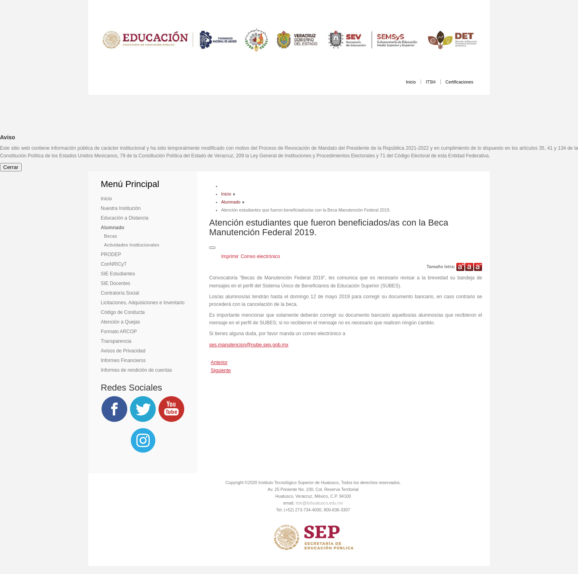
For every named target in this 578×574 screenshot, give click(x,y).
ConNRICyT (114, 264)
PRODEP (111, 254)
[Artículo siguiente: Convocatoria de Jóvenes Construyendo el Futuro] (221, 370)
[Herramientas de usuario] (212, 247)
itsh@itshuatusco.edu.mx (319, 503)
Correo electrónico (260, 256)
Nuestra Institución (120, 208)
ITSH (431, 81)
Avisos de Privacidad (123, 351)
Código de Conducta (122, 312)
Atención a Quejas (120, 322)
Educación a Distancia (125, 218)
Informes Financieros (123, 360)
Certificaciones (459, 81)
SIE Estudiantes (118, 274)
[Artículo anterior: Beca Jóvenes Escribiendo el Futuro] (219, 362)
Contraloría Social (120, 293)
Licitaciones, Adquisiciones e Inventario (143, 302)
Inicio (411, 81)
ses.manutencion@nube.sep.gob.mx (249, 345)
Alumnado (112, 227)
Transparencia (116, 341)
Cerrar (10, 167)
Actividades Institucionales (131, 244)
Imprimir (230, 256)
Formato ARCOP (119, 331)
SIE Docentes (115, 283)
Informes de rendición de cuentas (136, 370)
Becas (110, 235)
